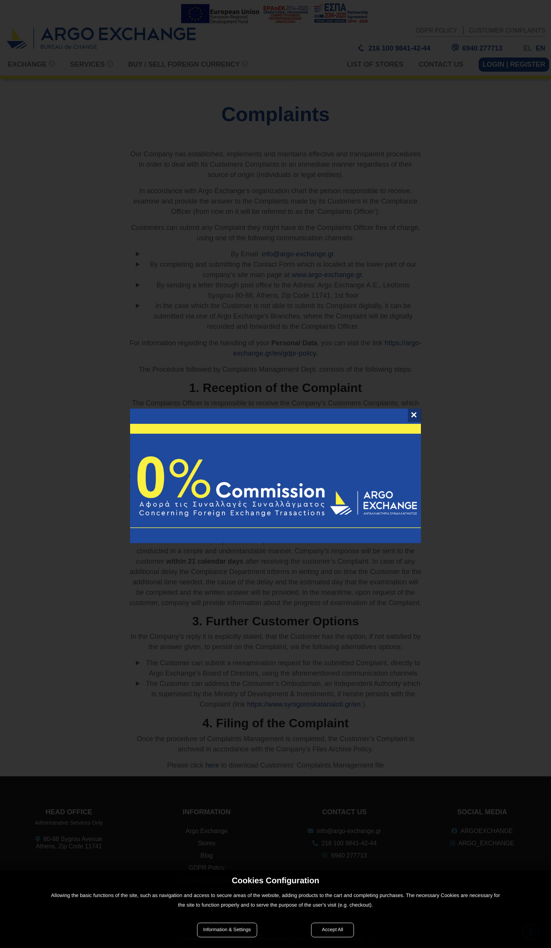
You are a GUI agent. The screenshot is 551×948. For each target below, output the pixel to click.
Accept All (332, 929)
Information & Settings (227, 929)
